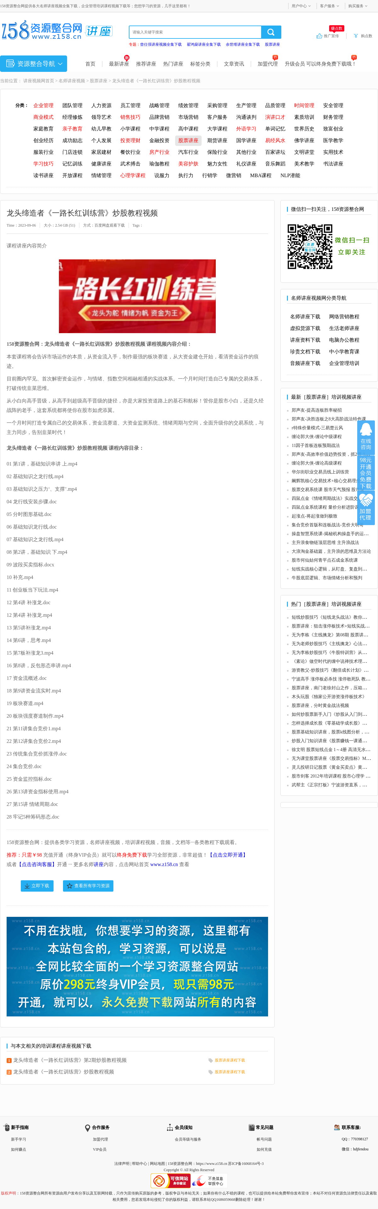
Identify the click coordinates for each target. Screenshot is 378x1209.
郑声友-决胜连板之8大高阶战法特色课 (329, 419)
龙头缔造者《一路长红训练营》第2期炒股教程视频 (70, 1060)
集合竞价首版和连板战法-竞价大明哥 (328, 525)
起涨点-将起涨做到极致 (314, 516)
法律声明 (121, 1163)
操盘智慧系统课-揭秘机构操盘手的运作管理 (334, 533)
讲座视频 (32, 80)
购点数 (366, 36)
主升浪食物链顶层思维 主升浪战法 (325, 542)
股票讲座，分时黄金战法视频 (320, 705)
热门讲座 (173, 64)
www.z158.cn (164, 864)
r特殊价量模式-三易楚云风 (317, 427)
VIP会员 (99, 1149)
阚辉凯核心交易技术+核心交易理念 (326, 480)
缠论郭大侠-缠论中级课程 (317, 436)
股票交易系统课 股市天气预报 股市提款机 (332, 489)
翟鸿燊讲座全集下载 (204, 44)
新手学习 (18, 1139)
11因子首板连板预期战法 (316, 445)
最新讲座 (119, 64)
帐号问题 (264, 1139)
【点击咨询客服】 (37, 864)
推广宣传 (334, 35)
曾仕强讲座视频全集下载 (161, 44)
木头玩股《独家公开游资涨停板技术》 (329, 696)
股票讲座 (272, 44)
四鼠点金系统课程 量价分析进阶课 (325, 507)
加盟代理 (268, 64)
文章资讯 (234, 64)
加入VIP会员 (366, 472)
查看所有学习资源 (92, 885)
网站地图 (157, 1163)
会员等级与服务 (188, 1139)
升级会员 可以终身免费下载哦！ (321, 64)
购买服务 (356, 6)
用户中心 (299, 6)
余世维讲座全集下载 (243, 44)
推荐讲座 (146, 64)
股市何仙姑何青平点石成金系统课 (325, 560)
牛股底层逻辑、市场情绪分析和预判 (327, 578)
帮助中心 (139, 1163)
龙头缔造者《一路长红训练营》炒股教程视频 (63, 1071)
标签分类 (200, 64)
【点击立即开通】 (228, 855)
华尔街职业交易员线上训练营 (320, 472)
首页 (90, 64)
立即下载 (40, 885)
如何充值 (264, 1149)
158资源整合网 (180, 1163)
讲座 (99, 864)
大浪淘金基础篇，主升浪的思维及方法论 (331, 551)
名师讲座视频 (72, 80)
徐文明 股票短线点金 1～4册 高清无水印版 (333, 749)
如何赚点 (18, 1149)
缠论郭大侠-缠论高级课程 (317, 463)
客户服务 (327, 6)
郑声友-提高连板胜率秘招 (317, 410)
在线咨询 (366, 437)
